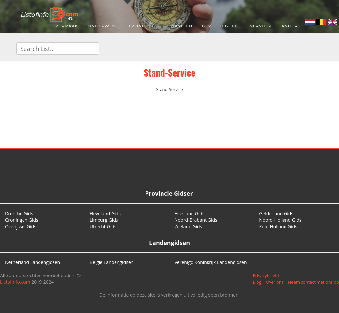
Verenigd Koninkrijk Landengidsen (211, 262)
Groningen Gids (21, 220)
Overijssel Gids (20, 226)
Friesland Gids (190, 213)
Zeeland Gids (188, 226)
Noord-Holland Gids (280, 220)
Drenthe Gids (19, 213)
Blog (257, 282)
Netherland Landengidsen (32, 262)
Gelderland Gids (276, 213)
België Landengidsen (112, 262)
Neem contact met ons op (313, 282)
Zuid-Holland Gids (278, 226)
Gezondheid (141, 25)
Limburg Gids (104, 220)
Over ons (275, 282)
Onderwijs (102, 25)
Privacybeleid (266, 275)
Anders (290, 25)
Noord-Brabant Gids (196, 220)
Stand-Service (169, 72)
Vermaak (66, 25)
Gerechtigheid (221, 25)
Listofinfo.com (15, 282)
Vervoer (261, 25)
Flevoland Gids (105, 213)
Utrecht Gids (103, 226)
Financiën (179, 25)
